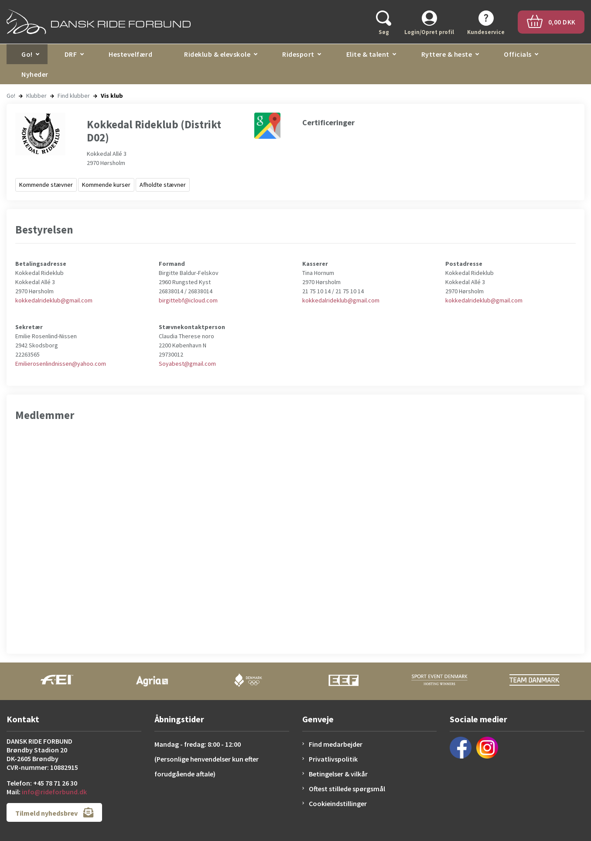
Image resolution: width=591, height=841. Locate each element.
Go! (27, 54)
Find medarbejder (335, 744)
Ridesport (298, 54)
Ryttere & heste (446, 54)
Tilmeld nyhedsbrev (54, 812)
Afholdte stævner (163, 185)
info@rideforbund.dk (54, 791)
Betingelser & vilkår (338, 773)
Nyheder (34, 74)
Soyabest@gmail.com (187, 363)
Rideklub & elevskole (217, 54)
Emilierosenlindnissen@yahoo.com (60, 363)
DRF (71, 54)
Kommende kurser (106, 185)
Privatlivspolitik (333, 759)
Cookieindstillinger (338, 803)
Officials (518, 54)
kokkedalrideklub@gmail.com (53, 300)
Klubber (36, 96)
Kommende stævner (46, 185)
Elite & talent (367, 54)
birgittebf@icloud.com (188, 300)
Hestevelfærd (130, 54)
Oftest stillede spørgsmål (347, 788)
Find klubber (74, 96)
